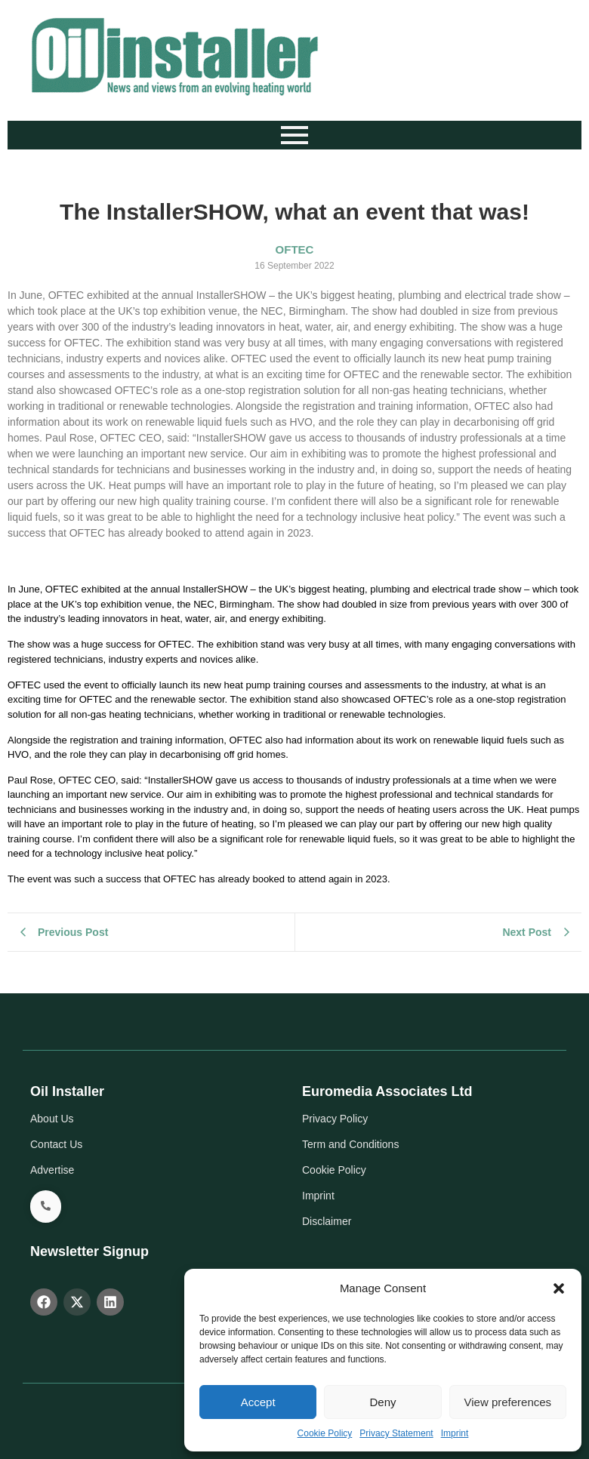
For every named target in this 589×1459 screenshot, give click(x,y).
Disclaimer (326, 1221)
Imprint (455, 1433)
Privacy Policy (335, 1119)
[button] (558, 1288)
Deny (382, 1402)
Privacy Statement (396, 1433)
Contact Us (56, 1144)
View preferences (508, 1402)
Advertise (52, 1170)
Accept (258, 1402)
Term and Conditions (350, 1144)
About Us (52, 1119)
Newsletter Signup (89, 1251)
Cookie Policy (325, 1433)
